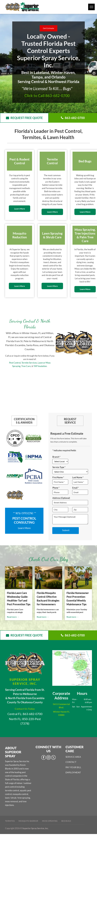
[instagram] (48, 757)
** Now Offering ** (24, 513)
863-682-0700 (32, 714)
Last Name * (77, 477)
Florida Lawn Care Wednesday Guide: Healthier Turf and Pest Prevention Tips (18, 598)
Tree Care (26, 366)
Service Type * (58, 467)
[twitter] (53, 757)
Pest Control (15, 362)
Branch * (56, 456)
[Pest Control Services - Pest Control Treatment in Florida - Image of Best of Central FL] (15, 495)
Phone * (55, 487)
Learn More (24, 527)
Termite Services (29, 362)
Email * (75, 487)
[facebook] (43, 757)
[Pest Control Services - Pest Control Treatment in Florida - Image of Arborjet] (15, 476)
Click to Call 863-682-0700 (47, 95)
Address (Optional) (61, 498)
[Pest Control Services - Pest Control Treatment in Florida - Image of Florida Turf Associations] (33, 438)
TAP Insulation (40, 366)
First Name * (58, 477)
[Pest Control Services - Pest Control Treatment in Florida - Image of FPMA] (15, 457)
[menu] (91, 7)
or (44, 362)
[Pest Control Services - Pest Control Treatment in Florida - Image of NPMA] (33, 457)
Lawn (40, 362)
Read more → (13, 617)
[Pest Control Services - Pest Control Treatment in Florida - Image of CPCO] (15, 438)
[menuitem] (79, 757)
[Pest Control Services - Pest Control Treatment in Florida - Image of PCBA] (33, 476)
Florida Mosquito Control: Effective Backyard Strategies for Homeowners (48, 598)
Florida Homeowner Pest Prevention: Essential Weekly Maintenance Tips (78, 598)
